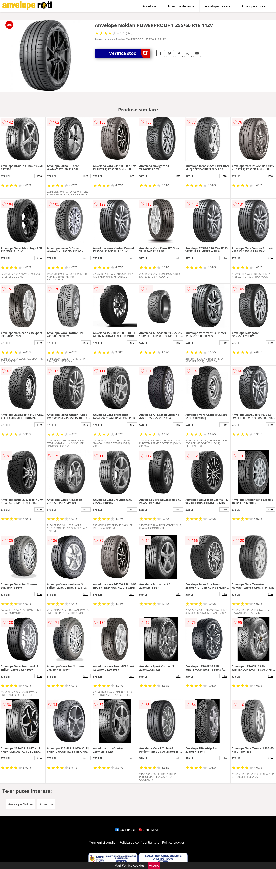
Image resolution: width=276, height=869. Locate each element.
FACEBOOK (125, 830)
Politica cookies (173, 842)
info (39, 176)
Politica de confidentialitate (139, 842)
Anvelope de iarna (180, 6)
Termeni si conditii (103, 842)
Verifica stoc (129, 53)
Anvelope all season (255, 6)
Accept (154, 865)
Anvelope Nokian (20, 804)
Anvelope (149, 6)
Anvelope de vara (217, 6)
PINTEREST (148, 830)
